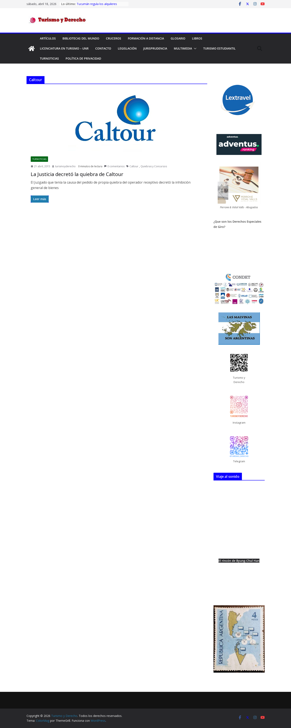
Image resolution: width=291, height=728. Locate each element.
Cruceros (113, 38)
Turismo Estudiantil (219, 48)
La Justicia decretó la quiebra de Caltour (77, 174)
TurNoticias (49, 58)
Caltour (134, 166)
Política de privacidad (83, 58)
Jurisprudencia (155, 48)
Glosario (178, 38)
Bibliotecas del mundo (80, 38)
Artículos (48, 38)
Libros (197, 38)
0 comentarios (114, 166)
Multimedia (183, 48)
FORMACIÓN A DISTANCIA (146, 38)
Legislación (127, 48)
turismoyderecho (65, 166)
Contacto (103, 48)
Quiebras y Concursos (154, 166)
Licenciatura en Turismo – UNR (64, 48)
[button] (194, 48)
